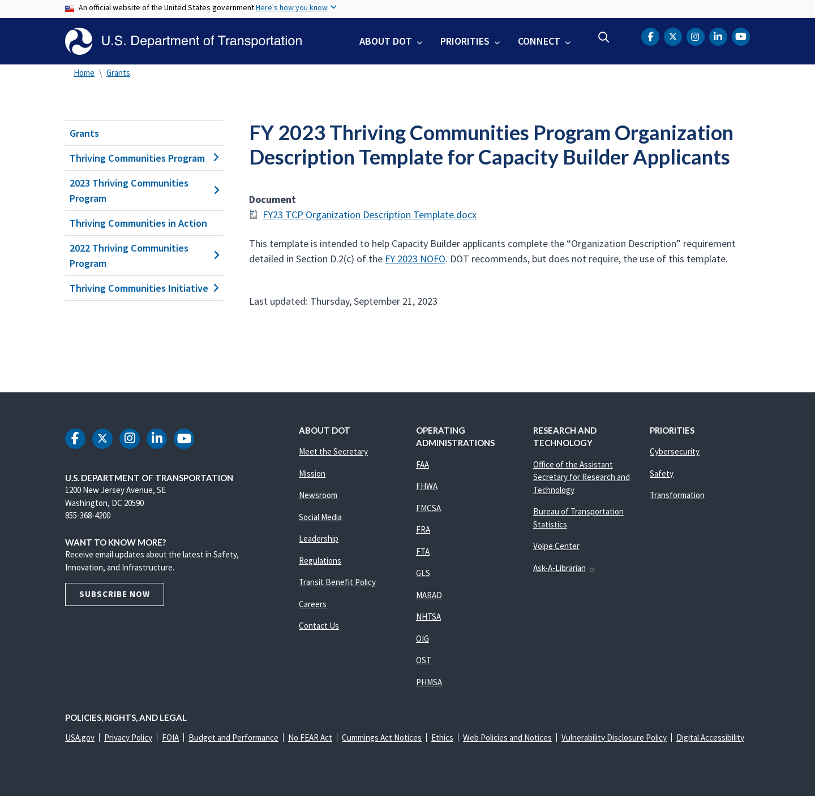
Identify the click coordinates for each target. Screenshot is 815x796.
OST (423, 660)
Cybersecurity (675, 451)
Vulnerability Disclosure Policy (614, 737)
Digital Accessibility (710, 737)
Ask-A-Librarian (564, 568)
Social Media (320, 517)
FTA (423, 551)
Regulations (320, 560)
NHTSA (428, 616)
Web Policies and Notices (507, 737)
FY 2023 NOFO (415, 258)
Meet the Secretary (333, 451)
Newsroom (318, 495)
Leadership (318, 538)
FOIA (170, 737)
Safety (662, 473)
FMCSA (428, 508)
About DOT (385, 40)
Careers (313, 604)
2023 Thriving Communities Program (144, 190)
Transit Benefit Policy (337, 582)
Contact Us (319, 625)
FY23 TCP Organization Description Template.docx (370, 214)
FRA (423, 529)
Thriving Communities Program (144, 158)
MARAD (429, 595)
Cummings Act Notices (382, 737)
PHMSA (429, 682)
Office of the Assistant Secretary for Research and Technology (581, 477)
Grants (118, 72)
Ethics (442, 737)
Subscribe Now (114, 594)
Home (84, 72)
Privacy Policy (128, 737)
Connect (539, 40)
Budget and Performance (233, 737)
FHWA (426, 486)
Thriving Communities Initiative (144, 288)
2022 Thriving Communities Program (144, 255)
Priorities (465, 40)
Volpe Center (556, 545)
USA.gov (80, 737)
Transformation (677, 495)
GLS (423, 573)
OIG (422, 638)
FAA (422, 464)
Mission (312, 473)
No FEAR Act (310, 737)
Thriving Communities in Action (138, 223)
